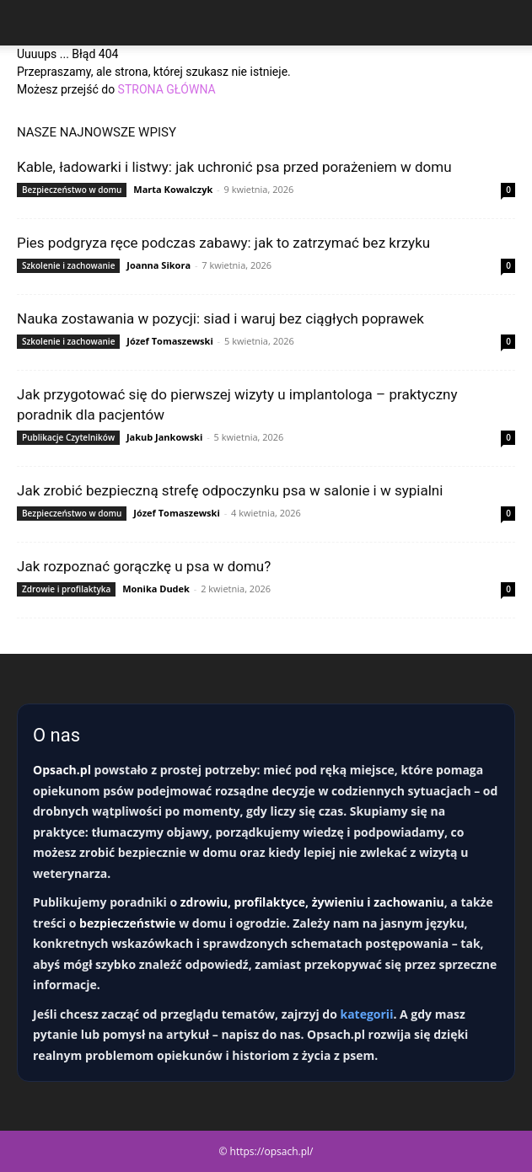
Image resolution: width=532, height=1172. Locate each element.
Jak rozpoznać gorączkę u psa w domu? (144, 566)
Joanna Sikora (158, 265)
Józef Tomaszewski (169, 340)
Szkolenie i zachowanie (68, 265)
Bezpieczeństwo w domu (71, 189)
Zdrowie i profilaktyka (66, 589)
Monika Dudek (156, 588)
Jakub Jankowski (164, 437)
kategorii (366, 1014)
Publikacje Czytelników (68, 437)
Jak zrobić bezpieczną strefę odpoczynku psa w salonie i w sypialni (230, 490)
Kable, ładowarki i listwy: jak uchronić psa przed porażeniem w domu (234, 166)
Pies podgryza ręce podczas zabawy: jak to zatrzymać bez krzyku (223, 242)
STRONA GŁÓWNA (167, 89)
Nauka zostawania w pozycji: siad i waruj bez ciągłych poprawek (220, 318)
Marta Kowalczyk (172, 189)
